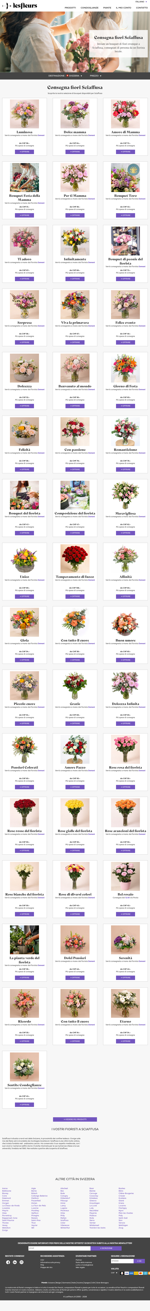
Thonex (5, 1234)
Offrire (25, 152)
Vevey (4, 1236)
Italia (74, 1293)
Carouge (93, 1204)
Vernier (93, 1234)
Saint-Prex (36, 1231)
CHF (113, 1283)
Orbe (62, 1224)
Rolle (92, 1229)
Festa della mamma (84, 1273)
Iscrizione (107, 1259)
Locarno (122, 1216)
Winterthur (65, 1239)
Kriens (121, 1214)
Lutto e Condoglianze (84, 1276)
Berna (34, 1202)
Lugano (63, 1219)
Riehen (63, 1229)
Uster (62, 1234)
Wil (32, 1239)
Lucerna (34, 1219)
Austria (80, 1293)
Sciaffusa (64, 1231)
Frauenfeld (36, 1211)
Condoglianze (89, 8)
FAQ (42, 1276)
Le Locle (93, 1216)
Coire (4, 1207)
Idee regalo (80, 1278)
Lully (92, 1219)
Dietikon (35, 1209)
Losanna (6, 1219)
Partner (79, 1271)
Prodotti (70, 8)
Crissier (122, 1207)
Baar (92, 1199)
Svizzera (74, 76)
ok (140, 1272)
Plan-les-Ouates (126, 1224)
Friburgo (64, 1211)
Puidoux (93, 1226)
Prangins (35, 1226)
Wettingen (123, 1236)
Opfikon (34, 1224)
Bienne (92, 1202)
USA (93, 1293)
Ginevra (93, 1211)
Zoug (121, 1239)
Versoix (122, 1234)
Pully (121, 1226)
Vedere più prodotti (76, 1130)
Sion (120, 1231)
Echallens (94, 1209)
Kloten (34, 1214)
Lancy (63, 1216)
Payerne (93, 1224)
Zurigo (5, 1241)
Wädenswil (94, 1236)
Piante (107, 8)
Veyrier (34, 1236)
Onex (4, 1224)
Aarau (5, 1199)
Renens (34, 1229)
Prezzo (94, 76)
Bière (121, 1202)
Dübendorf (65, 1209)
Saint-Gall (123, 1229)
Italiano (139, 2)
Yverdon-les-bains (97, 1239)
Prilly (62, 1226)
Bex (62, 1202)
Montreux (64, 1221)
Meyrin (5, 1221)
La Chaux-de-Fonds (11, 1216)
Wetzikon (6, 1239)
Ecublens (122, 1209)
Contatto (142, 8)
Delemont (6, 1209)
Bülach (34, 1204)
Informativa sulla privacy (50, 1273)
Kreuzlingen (95, 1214)
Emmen (5, 1211)
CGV (42, 1271)
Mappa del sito (46, 1278)
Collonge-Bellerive (39, 1207)
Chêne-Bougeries (126, 1204)
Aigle (33, 1199)
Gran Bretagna (103, 1293)
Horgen (5, 1214)
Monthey (35, 1221)
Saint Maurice (8, 1231)
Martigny (123, 1219)
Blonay (5, 1204)
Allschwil (64, 1199)
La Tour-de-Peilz (38, 1216)
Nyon (121, 1221)
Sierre (92, 1231)
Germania (66, 1293)
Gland (121, 1211)
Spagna (87, 1293)
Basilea (122, 1199)
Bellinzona (6, 1202)
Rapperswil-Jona (9, 1229)
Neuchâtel (94, 1221)
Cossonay (94, 1207)
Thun (33, 1234)
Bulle (62, 1204)
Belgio (58, 1293)
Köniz (62, 1214)
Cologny (64, 1207)
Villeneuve (64, 1236)
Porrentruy (7, 1226)
